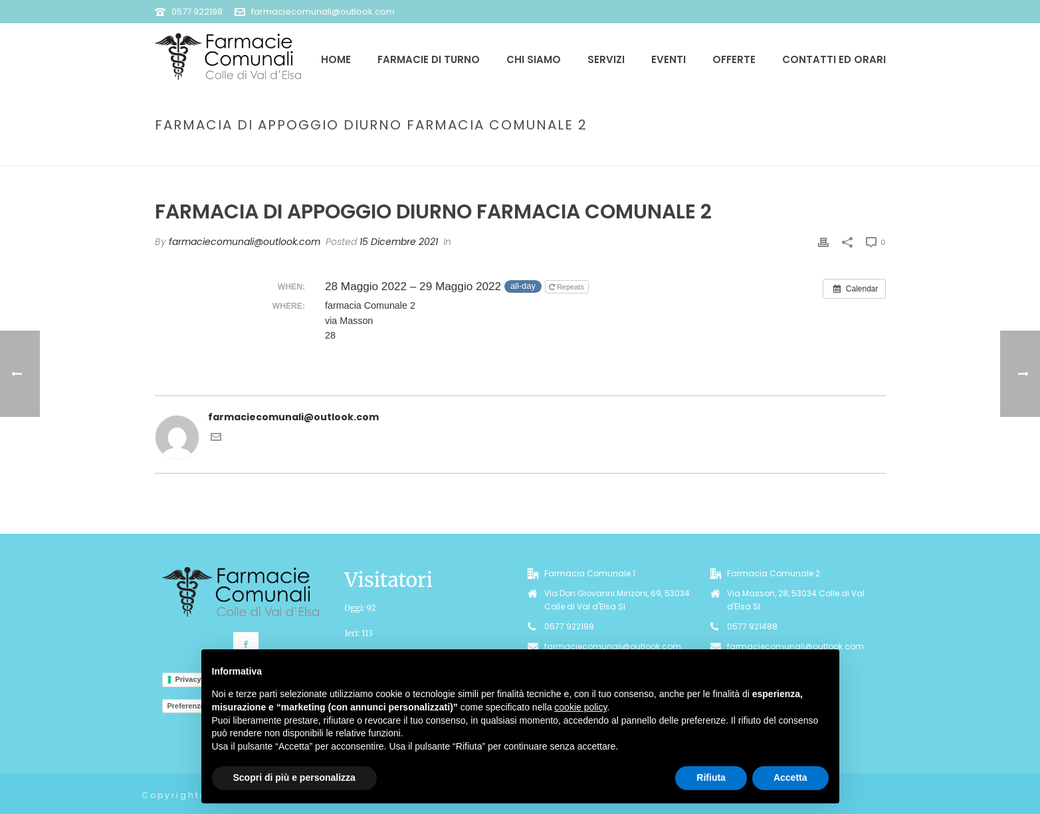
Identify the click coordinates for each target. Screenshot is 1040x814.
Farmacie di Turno (428, 59)
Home (336, 59)
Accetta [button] (790, 777)
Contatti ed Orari (834, 59)
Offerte (734, 59)
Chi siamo (533, 59)
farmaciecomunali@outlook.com (323, 11)
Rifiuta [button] (711, 777)
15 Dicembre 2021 (399, 241)
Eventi (668, 59)
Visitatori (389, 579)
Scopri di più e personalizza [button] (294, 777)
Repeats (567, 287)
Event (624, 153)
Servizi (606, 59)
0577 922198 (197, 11)
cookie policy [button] (580, 707)
